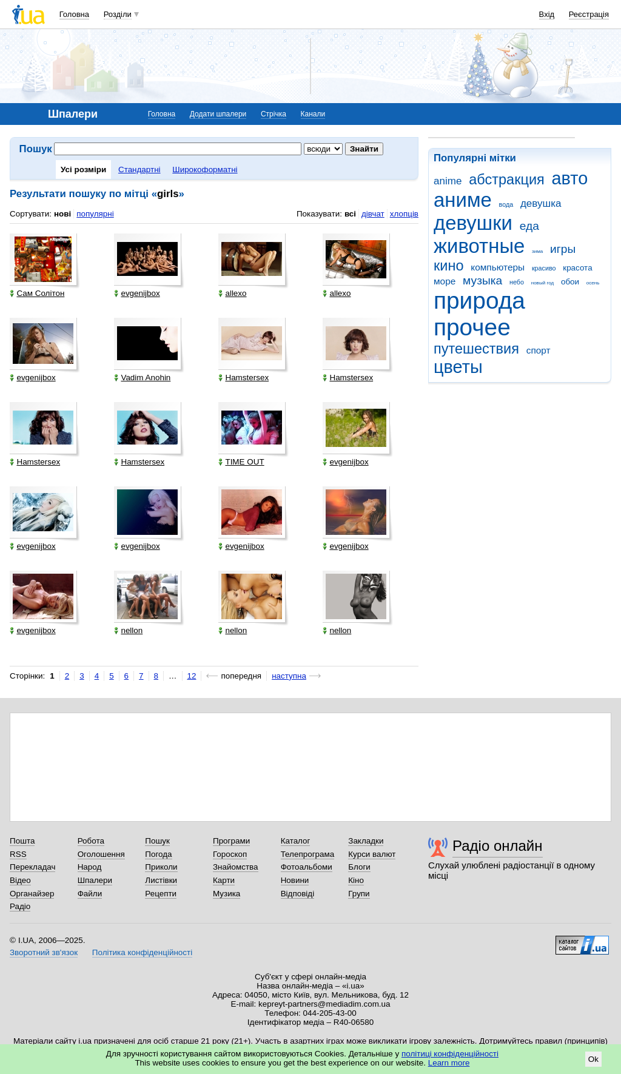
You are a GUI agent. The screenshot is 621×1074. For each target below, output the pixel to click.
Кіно (356, 880)
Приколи (161, 866)
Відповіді (298, 893)
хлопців (404, 213)
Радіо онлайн (497, 845)
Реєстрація (589, 14)
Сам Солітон (37, 293)
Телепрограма (308, 854)
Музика (226, 893)
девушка (541, 203)
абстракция (507, 179)
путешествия (476, 349)
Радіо (20, 906)
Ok (593, 1059)
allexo (232, 293)
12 (191, 675)
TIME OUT (241, 461)
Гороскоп (230, 854)
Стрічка (273, 114)
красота (577, 267)
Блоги (359, 866)
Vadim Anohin (142, 377)
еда (529, 226)
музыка (482, 280)
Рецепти (160, 893)
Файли (90, 893)
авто (570, 178)
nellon (128, 630)
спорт (538, 350)
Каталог (295, 840)
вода (506, 204)
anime (448, 181)
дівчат (372, 213)
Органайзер (32, 893)
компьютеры (498, 267)
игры (563, 249)
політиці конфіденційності (449, 1053)
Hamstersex (243, 377)
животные (479, 246)
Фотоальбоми (306, 866)
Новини (295, 880)
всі (350, 213)
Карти (224, 880)
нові (62, 213)
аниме (463, 200)
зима (537, 251)
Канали (313, 114)
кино (449, 266)
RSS (18, 854)
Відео (20, 880)
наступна (289, 675)
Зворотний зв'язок (44, 952)
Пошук (157, 840)
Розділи (118, 14)
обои (570, 281)
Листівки (161, 880)
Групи (358, 893)
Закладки (365, 840)
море (444, 281)
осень (593, 283)
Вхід (547, 14)
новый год (542, 283)
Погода (158, 854)
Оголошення (101, 854)
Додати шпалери (218, 114)
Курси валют (371, 854)
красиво (544, 268)
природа (479, 300)
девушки (473, 223)
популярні (94, 213)
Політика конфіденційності (142, 952)
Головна (74, 14)
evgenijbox (136, 293)
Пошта (22, 840)
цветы (458, 367)
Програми (231, 840)
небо (516, 282)
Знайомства (235, 866)
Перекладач (32, 866)
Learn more (449, 1062)
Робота (91, 840)
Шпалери (95, 880)
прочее (472, 327)
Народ (90, 866)
